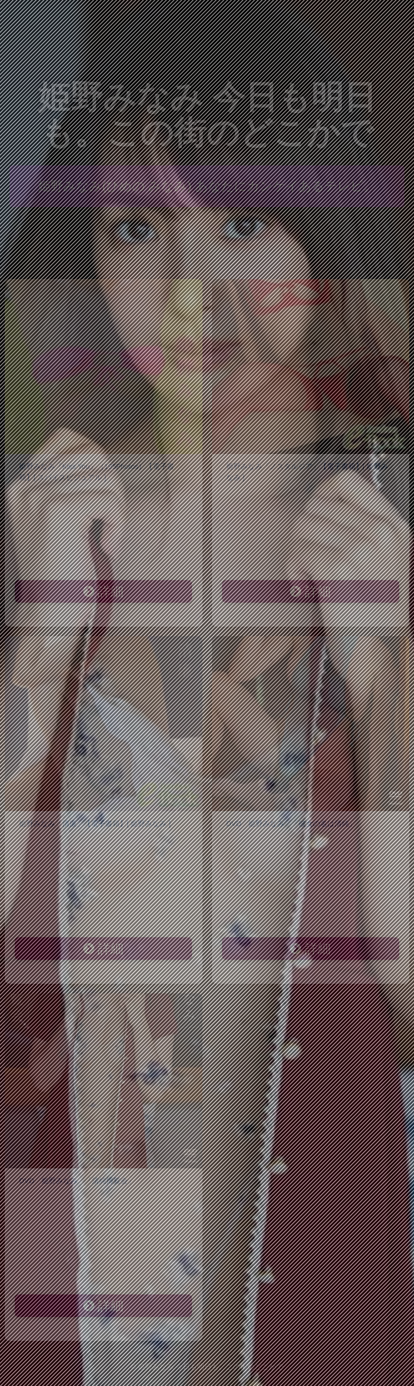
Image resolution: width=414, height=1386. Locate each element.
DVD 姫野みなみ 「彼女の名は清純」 (291, 823)
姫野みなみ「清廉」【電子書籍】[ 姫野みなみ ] (95, 823)
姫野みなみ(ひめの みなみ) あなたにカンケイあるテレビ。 (206, 186)
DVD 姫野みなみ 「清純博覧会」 (77, 1180)
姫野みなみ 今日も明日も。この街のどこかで (207, 115)
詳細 (103, 591)
